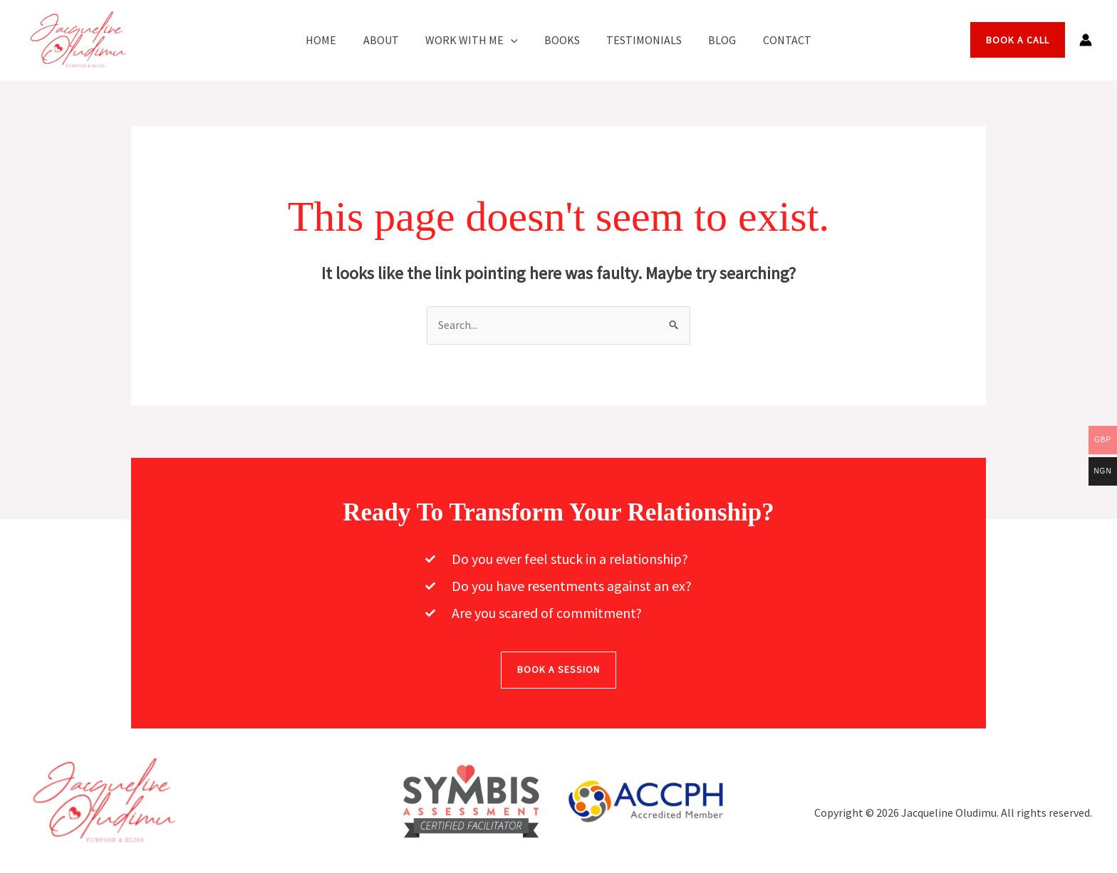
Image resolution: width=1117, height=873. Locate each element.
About (388, 40)
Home (332, 40)
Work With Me (475, 39)
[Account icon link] (1085, 39)
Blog (715, 40)
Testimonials (640, 40)
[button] (514, 39)
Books (562, 40)
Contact (776, 40)
